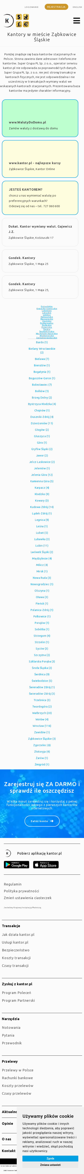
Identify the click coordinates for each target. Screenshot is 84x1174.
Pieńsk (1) (42, 603)
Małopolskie (47, 317)
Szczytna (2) (42, 655)
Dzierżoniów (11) (42, 423)
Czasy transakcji (15, 965)
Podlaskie (47, 325)
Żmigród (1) (42, 764)
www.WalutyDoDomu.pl (27, 122)
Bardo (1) (42, 342)
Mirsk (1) (42, 571)
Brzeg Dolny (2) (42, 397)
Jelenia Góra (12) (42, 474)
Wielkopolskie (47, 336)
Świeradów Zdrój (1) (42, 687)
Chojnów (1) (42, 410)
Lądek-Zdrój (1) (42, 513)
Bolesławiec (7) (42, 384)
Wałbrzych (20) (42, 713)
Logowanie (32, 7)
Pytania (8, 1035)
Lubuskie (46, 313)
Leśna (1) (42, 526)
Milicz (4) (42, 564)
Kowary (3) (42, 500)
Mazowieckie (46, 319)
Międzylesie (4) (42, 558)
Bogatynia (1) (42, 371)
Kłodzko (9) (42, 494)
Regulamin (13, 884)
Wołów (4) (42, 719)
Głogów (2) (42, 429)
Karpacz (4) (42, 487)
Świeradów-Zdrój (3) (42, 693)
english (77, 7)
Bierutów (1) (42, 365)
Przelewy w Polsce (18, 1070)
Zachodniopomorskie (46, 338)
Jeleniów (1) (42, 468)
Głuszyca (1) (42, 436)
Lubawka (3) (42, 539)
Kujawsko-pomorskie (46, 308)
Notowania (11, 1027)
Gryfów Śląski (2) (42, 449)
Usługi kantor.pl (15, 942)
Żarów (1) (42, 758)
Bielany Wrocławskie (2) (42, 350)
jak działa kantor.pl (18, 934)
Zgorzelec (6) (42, 745)
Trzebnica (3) (42, 700)
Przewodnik (12, 1043)
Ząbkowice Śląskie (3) (42, 738)
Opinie (7, 1123)
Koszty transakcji (16, 958)
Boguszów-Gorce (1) (42, 378)
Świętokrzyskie (46, 331)
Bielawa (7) (42, 358)
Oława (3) (42, 597)
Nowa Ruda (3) (42, 577)
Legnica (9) (42, 519)
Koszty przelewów (17, 1085)
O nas (6, 1139)
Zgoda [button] (50, 1158)
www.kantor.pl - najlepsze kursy (35, 163)
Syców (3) (42, 648)
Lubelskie (47, 311)
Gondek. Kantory (22, 258)
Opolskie (47, 321)
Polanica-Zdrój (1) (42, 610)
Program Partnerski (18, 1000)
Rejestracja (56, 6)
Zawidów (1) (42, 732)
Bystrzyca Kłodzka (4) (42, 404)
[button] (76, 20)
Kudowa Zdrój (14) (42, 507)
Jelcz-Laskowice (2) (42, 461)
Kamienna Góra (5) (41, 481)
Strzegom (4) (42, 635)
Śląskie (46, 329)
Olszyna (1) (42, 590)
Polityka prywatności (21, 891)
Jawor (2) (42, 455)
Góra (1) (42, 442)
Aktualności (12, 1112)
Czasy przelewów (16, 1093)
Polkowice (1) (42, 616)
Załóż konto (39, 821)
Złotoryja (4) (42, 751)
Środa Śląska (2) (42, 667)
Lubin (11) (42, 545)
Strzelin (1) (42, 642)
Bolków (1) (42, 391)
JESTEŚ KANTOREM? (26, 189)
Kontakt (9, 1151)
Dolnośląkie (47, 306)
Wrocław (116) (42, 725)
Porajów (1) (42, 622)
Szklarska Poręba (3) (42, 661)
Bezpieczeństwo (16, 950)
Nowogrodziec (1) (42, 584)
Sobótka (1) (42, 629)
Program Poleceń (16, 993)
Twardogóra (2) (42, 706)
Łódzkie (47, 315)
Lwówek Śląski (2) (42, 552)
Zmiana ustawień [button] (50, 1164)
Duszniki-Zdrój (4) (42, 416)
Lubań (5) (42, 532)
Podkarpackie (46, 323)
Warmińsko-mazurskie (47, 333)
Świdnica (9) (42, 674)
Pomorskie (46, 327)
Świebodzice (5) (42, 680)
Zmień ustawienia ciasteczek (28, 898)
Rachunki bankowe (17, 1078)
